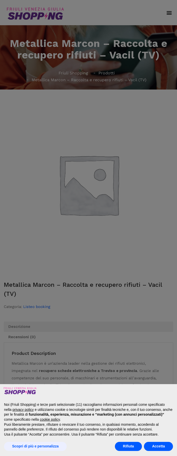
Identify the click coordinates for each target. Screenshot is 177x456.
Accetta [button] (158, 446)
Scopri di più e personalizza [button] (35, 446)
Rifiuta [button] (128, 446)
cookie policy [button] (50, 419)
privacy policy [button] (23, 410)
